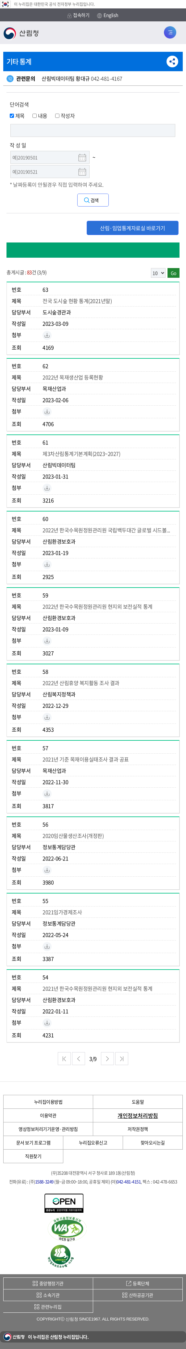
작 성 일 (18, 145)
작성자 (65, 115)
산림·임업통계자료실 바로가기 (132, 228)
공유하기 (172, 61)
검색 (95, 200)
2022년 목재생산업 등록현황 (73, 377)
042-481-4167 (106, 78)
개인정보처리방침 (138, 1115)
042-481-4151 (129, 1181)
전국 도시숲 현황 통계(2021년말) (77, 301)
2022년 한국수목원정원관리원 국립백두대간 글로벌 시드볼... (106, 530)
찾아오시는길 (153, 1142)
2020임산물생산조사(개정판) (73, 835)
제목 (17, 115)
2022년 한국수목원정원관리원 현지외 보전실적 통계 (98, 606)
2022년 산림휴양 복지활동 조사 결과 (81, 683)
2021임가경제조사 (62, 912)
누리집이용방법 (48, 1101)
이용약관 (48, 1115)
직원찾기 (33, 1156)
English (107, 15)
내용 (39, 115)
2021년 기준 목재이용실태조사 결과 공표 (86, 759)
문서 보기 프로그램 (33, 1142)
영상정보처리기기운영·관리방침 (48, 1129)
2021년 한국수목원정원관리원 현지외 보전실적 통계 (98, 988)
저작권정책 (138, 1129)
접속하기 (78, 15)
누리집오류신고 (93, 1142)
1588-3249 (44, 1181)
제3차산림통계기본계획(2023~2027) (81, 453)
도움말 (138, 1101)
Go (173, 273)
